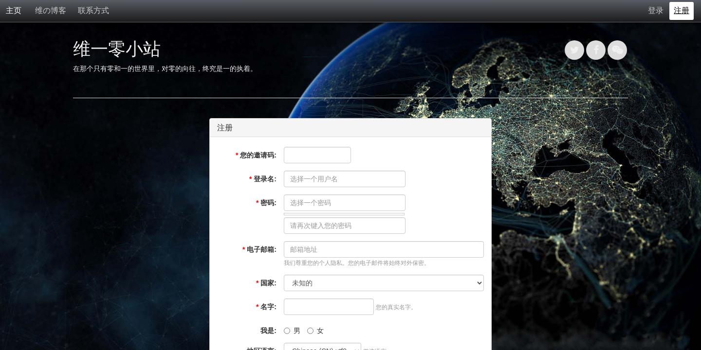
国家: (266, 283)
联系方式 (93, 10)
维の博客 (50, 10)
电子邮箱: (259, 249)
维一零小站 (117, 49)
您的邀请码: (256, 155)
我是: (268, 330)
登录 (656, 10)
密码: (266, 203)
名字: (266, 307)
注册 (681, 10)
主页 (13, 10)
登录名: (263, 179)
